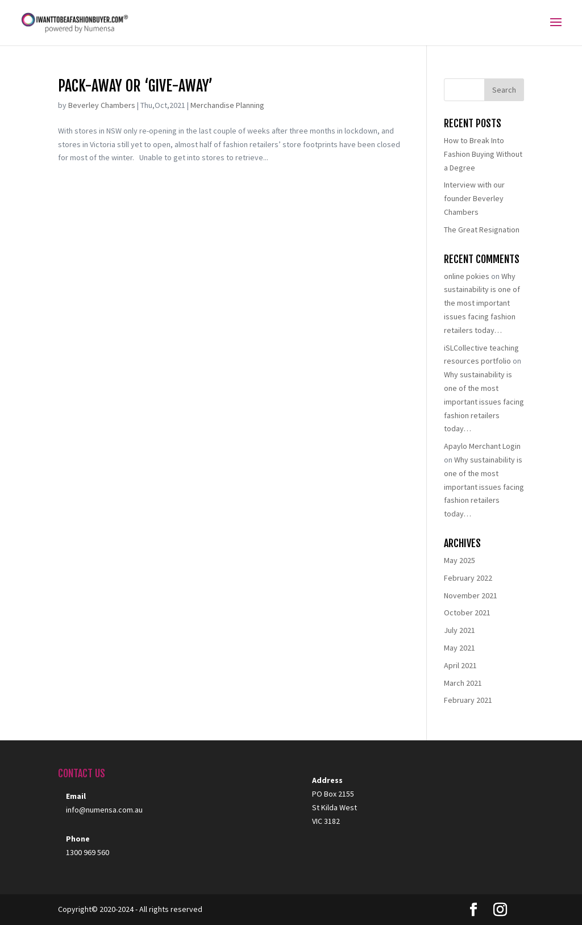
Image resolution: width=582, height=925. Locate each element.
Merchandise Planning (227, 105)
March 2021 (463, 683)
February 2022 (468, 578)
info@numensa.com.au (104, 810)
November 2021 (470, 595)
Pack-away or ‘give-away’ (135, 86)
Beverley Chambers (101, 105)
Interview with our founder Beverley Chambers (474, 198)
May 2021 (459, 648)
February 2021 (468, 700)
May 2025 (459, 560)
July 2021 (459, 630)
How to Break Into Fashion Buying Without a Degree (483, 154)
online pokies (466, 276)
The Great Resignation (481, 229)
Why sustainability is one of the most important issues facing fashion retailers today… (482, 303)
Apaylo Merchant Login (482, 446)
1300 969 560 (87, 852)
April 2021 (460, 665)
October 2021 (467, 612)
